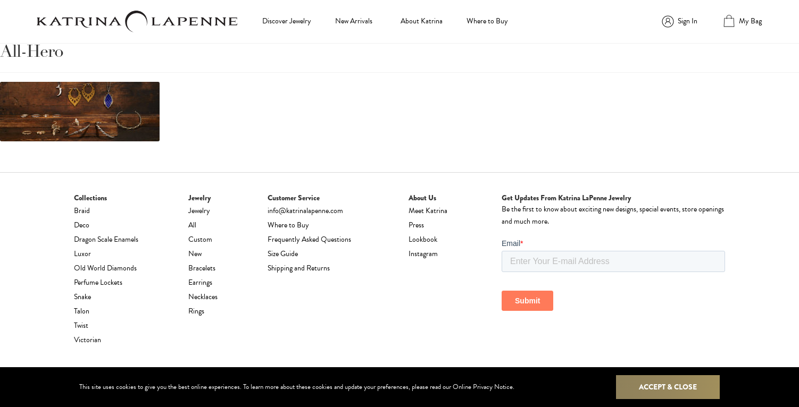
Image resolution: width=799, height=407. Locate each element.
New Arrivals (353, 21)
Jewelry (199, 210)
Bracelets (201, 268)
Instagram (423, 253)
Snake (82, 296)
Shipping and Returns (299, 268)
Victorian (87, 339)
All (192, 225)
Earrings (200, 282)
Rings (196, 311)
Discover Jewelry (286, 21)
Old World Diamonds (105, 268)
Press (416, 225)
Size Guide (283, 253)
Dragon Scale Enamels (106, 239)
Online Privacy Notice (483, 386)
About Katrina (422, 21)
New (195, 253)
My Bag (750, 21)
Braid (82, 210)
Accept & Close (668, 386)
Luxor (82, 253)
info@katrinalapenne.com (305, 210)
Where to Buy (487, 21)
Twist (81, 325)
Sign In (687, 21)
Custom (200, 239)
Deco (81, 225)
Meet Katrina (428, 210)
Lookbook (423, 239)
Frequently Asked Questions (309, 239)
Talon (81, 311)
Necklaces (203, 296)
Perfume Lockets (98, 282)
